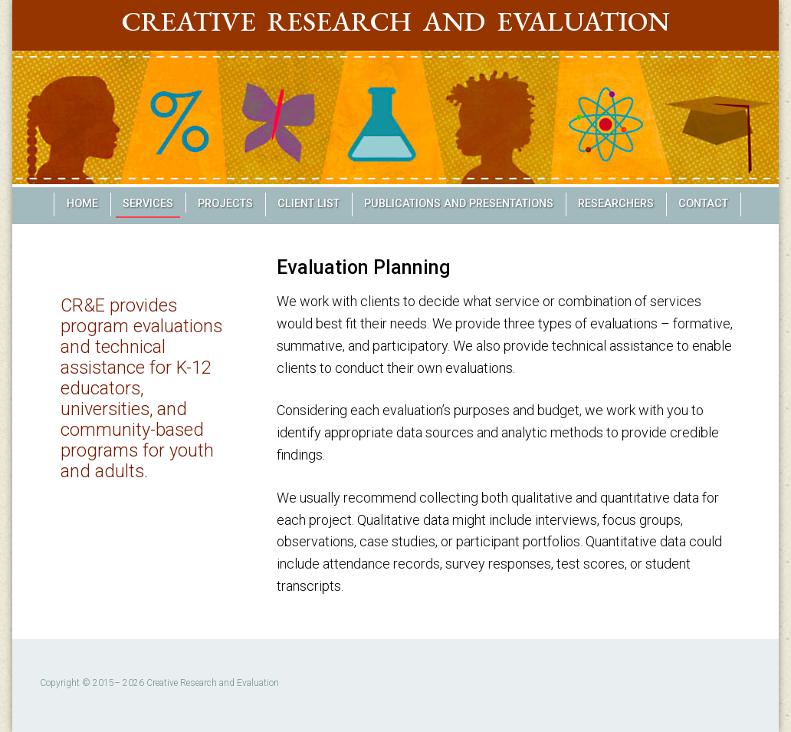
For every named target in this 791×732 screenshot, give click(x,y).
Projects (225, 203)
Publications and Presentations (458, 203)
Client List (308, 203)
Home (82, 203)
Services (148, 203)
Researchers (616, 203)
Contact (703, 203)
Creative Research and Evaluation (396, 21)
